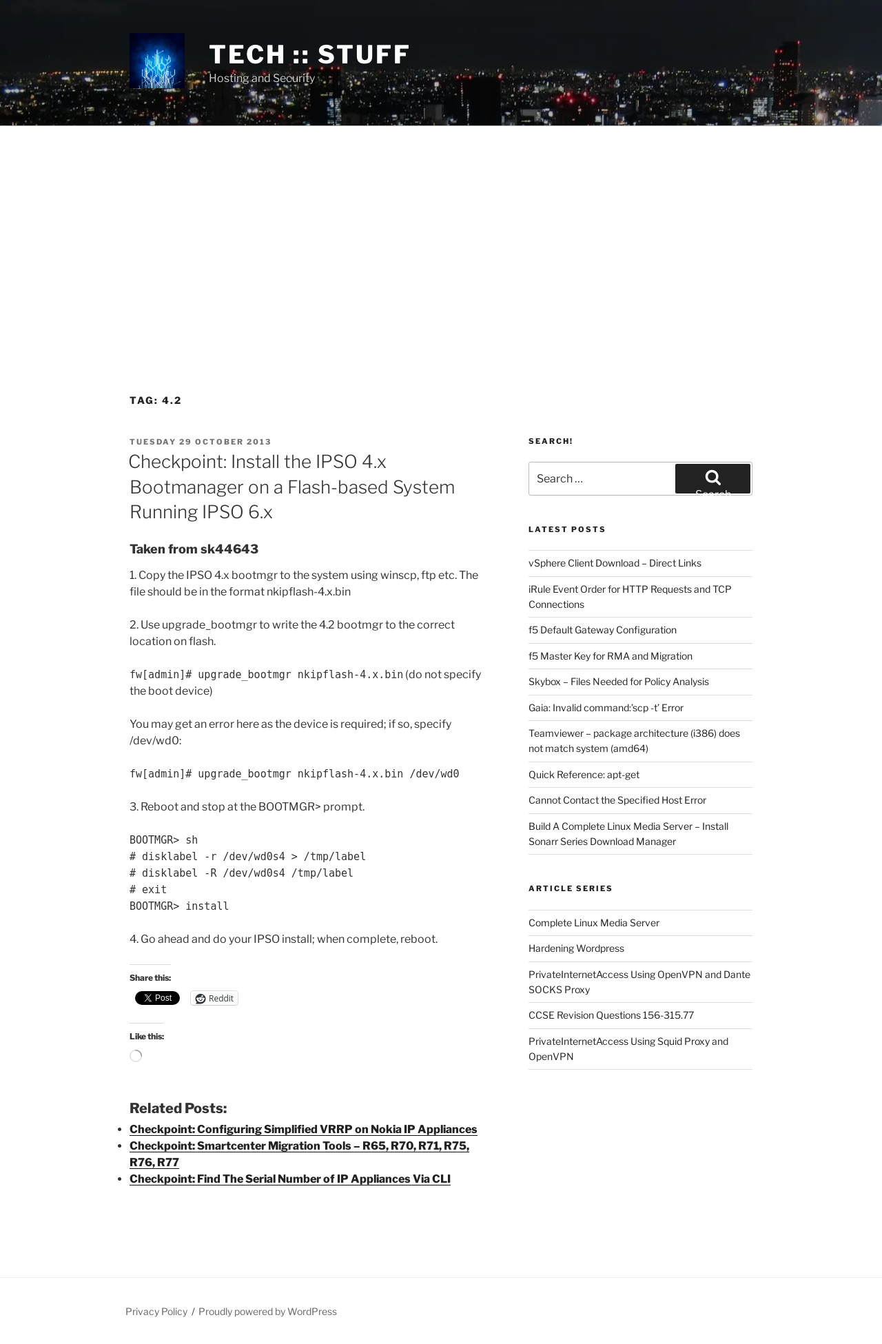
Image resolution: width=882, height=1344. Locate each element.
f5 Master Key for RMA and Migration (611, 656)
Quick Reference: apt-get (584, 774)
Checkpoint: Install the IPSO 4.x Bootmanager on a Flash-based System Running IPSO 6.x (291, 486)
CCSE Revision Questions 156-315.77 (611, 1015)
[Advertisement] (441, 229)
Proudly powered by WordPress (267, 1311)
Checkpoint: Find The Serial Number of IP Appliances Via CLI (290, 1178)
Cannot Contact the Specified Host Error (617, 800)
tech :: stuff (310, 54)
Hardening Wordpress (576, 948)
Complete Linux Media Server (594, 922)
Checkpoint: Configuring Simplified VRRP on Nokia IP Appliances (304, 1129)
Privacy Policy (156, 1311)
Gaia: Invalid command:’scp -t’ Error (606, 707)
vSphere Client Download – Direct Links (615, 563)
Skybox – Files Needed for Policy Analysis (619, 681)
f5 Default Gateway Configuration (603, 629)
